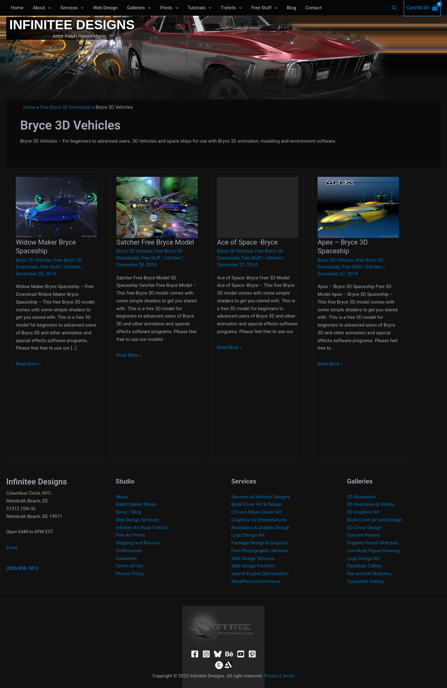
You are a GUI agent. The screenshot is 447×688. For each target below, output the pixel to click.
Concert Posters (364, 535)
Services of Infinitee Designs (260, 497)
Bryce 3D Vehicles (34, 260)
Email (12, 547)
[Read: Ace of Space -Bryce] (257, 207)
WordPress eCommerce (255, 581)
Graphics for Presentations (259, 520)
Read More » (29, 364)
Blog (291, 8)
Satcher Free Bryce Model (155, 242)
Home (17, 8)
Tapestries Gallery (365, 581)
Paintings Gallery (364, 566)
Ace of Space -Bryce (247, 242)
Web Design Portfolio (253, 566)
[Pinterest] (252, 654)
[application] (48, 8)
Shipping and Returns (138, 543)
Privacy (271, 676)
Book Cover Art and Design (374, 520)
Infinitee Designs (72, 24)
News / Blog (128, 512)
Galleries (139, 8)
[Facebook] (195, 654)
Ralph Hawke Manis (136, 504)
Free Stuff (264, 8)
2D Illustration (361, 497)
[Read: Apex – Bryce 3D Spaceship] (358, 207)
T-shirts (231, 8)
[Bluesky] (218, 654)
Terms (288, 676)
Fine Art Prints (130, 535)
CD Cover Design (364, 527)
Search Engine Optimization (259, 573)
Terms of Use (129, 566)
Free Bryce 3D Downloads (66, 107)
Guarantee (126, 558)
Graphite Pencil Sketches (373, 543)
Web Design (105, 8)
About (42, 8)
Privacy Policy (130, 573)
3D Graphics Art (363, 512)
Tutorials (199, 8)
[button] (394, 8)
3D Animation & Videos (371, 504)
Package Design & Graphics (259, 543)
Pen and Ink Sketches (369, 573)
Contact (313, 8)
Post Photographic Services (259, 550)
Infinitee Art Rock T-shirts (142, 527)
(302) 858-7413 (22, 568)
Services (72, 8)
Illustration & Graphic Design (260, 527)
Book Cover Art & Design (256, 504)
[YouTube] (241, 654)
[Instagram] (206, 654)
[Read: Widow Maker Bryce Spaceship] (56, 207)
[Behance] (229, 654)
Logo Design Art (247, 535)
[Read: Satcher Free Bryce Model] (157, 207)
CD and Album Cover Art (256, 512)
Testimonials (129, 550)
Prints (169, 8)
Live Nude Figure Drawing (373, 550)
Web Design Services (137, 520)
